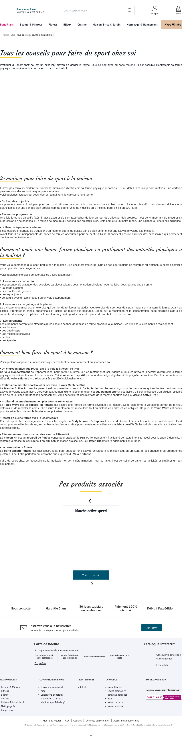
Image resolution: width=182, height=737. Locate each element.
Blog (13, 96)
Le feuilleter (163, 670)
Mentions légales (51, 725)
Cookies (77, 725)
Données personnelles (98, 725)
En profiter (40, 672)
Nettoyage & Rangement (141, 24)
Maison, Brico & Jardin (105, 24)
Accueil (6, 96)
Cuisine (82, 24)
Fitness (53, 24)
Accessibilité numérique (127, 725)
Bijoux (67, 24)
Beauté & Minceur (31, 24)
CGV (67, 725)
